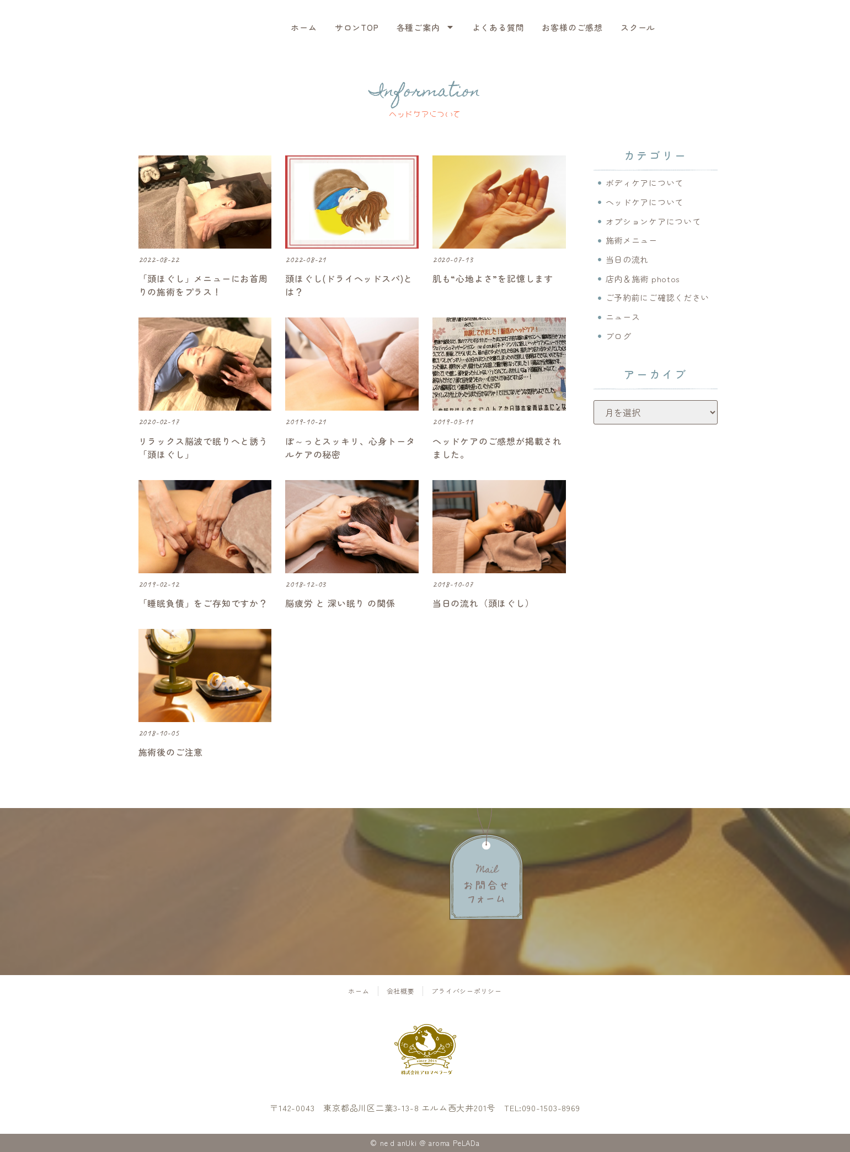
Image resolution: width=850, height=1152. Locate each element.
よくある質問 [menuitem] (498, 27)
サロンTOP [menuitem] (357, 27)
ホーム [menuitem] (304, 27)
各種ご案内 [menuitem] (426, 27)
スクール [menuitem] (638, 27)
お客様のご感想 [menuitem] (572, 27)
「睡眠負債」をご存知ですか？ (203, 603)
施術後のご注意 (171, 751)
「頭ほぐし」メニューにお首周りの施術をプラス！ (203, 285)
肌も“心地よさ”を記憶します (492, 278)
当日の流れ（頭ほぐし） (483, 603)
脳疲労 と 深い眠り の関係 (340, 603)
